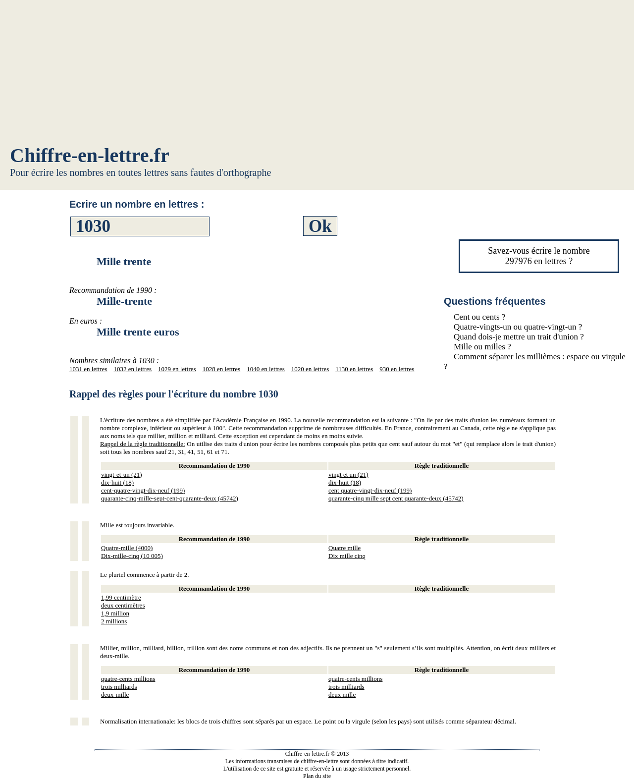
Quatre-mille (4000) (127, 548)
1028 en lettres (222, 369)
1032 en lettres (133, 369)
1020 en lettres (310, 369)
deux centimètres (123, 605)
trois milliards (119, 686)
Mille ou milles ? (482, 346)
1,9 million (115, 613)
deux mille (342, 694)
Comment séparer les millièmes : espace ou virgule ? (535, 361)
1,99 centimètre (121, 597)
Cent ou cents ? (479, 317)
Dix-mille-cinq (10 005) (132, 555)
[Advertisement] (317, 74)
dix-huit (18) (117, 482)
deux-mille (115, 694)
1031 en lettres (88, 369)
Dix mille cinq (347, 555)
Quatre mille (344, 548)
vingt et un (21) (348, 474)
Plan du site (317, 776)
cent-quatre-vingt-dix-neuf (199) (143, 490)
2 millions (114, 621)
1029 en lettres (177, 369)
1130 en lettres (354, 369)
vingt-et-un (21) (121, 474)
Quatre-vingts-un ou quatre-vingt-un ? (518, 327)
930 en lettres (396, 369)
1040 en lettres (266, 369)
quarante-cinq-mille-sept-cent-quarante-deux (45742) (169, 498)
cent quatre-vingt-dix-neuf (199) (370, 490)
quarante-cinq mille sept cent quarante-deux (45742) (396, 498)
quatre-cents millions (128, 678)
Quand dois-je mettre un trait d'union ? (519, 336)
